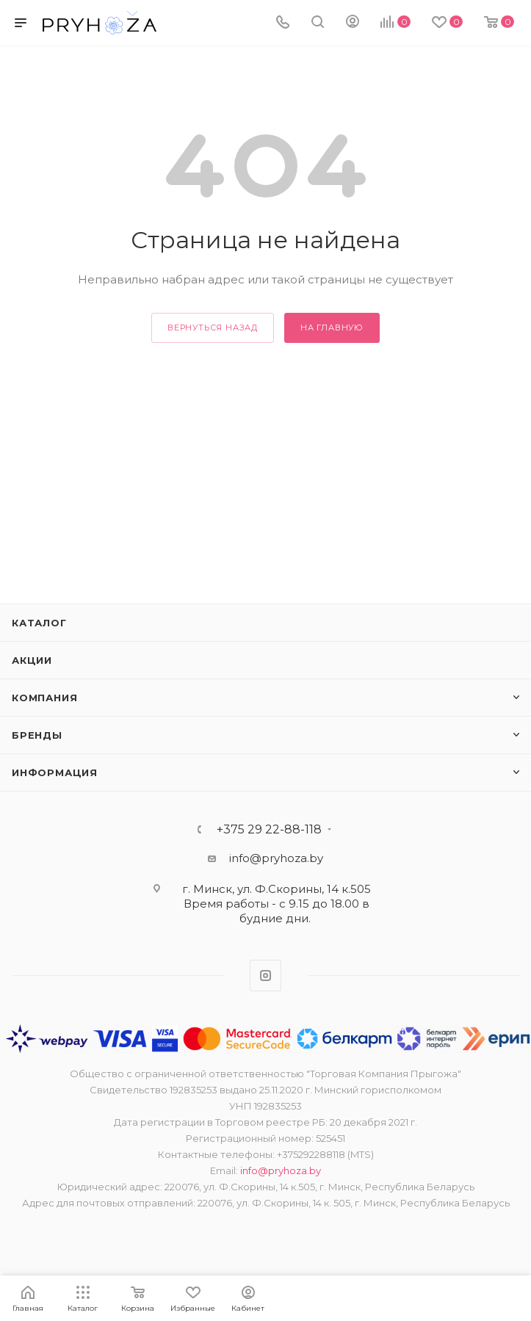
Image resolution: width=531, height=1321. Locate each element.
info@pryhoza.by (276, 858)
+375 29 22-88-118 (269, 830)
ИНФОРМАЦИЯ (55, 772)
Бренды (37, 735)
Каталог (39, 623)
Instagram (265, 975)
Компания (44, 697)
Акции (32, 660)
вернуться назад (212, 327)
